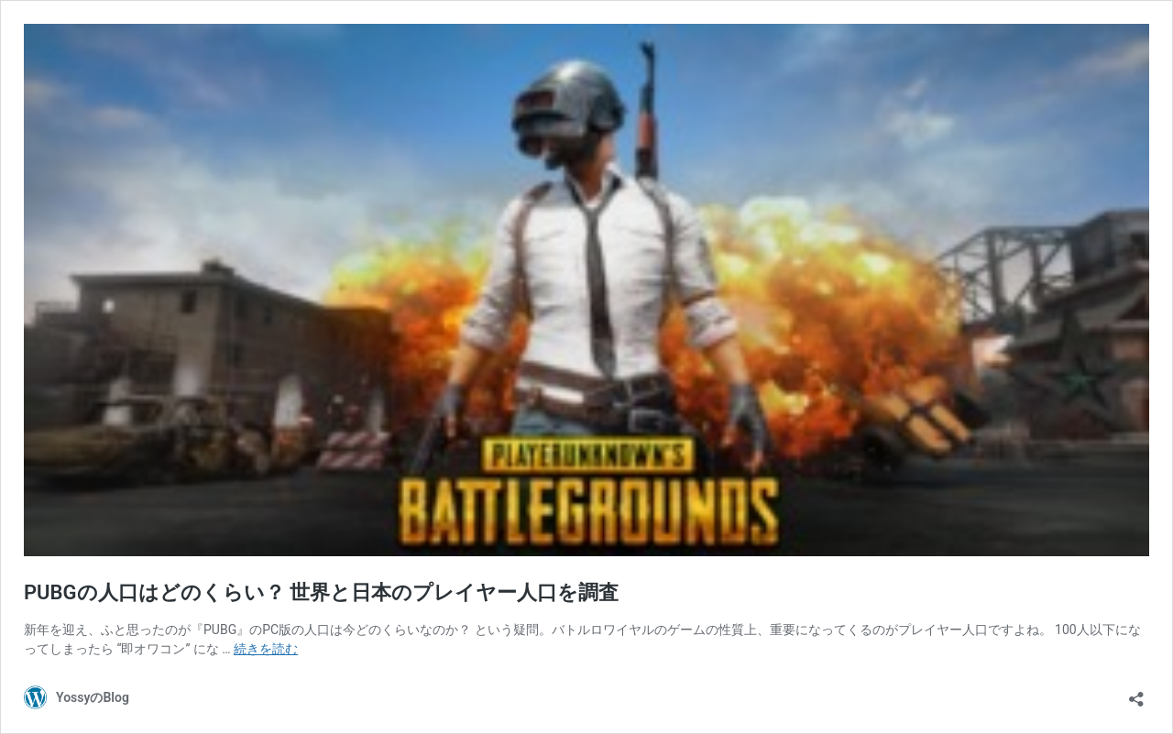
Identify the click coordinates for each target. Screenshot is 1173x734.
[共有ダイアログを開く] (1136, 693)
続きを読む (266, 648)
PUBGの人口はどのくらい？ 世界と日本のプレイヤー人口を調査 (321, 592)
